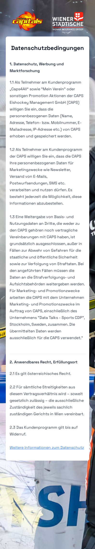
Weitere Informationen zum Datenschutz (47, 447)
